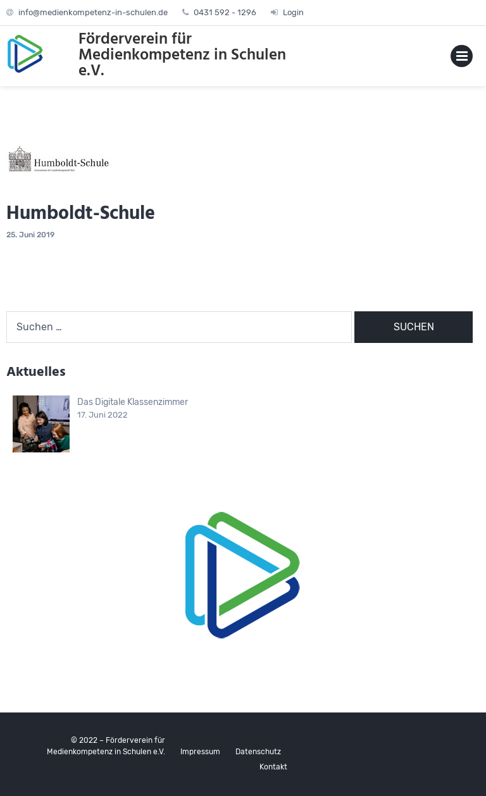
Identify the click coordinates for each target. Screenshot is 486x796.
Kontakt (273, 766)
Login (293, 12)
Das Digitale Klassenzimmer (132, 402)
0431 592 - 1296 (225, 12)
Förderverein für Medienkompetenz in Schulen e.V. (182, 55)
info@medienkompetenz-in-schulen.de (93, 12)
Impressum (200, 751)
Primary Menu (462, 58)
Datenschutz (258, 751)
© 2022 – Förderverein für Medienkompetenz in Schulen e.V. (106, 746)
